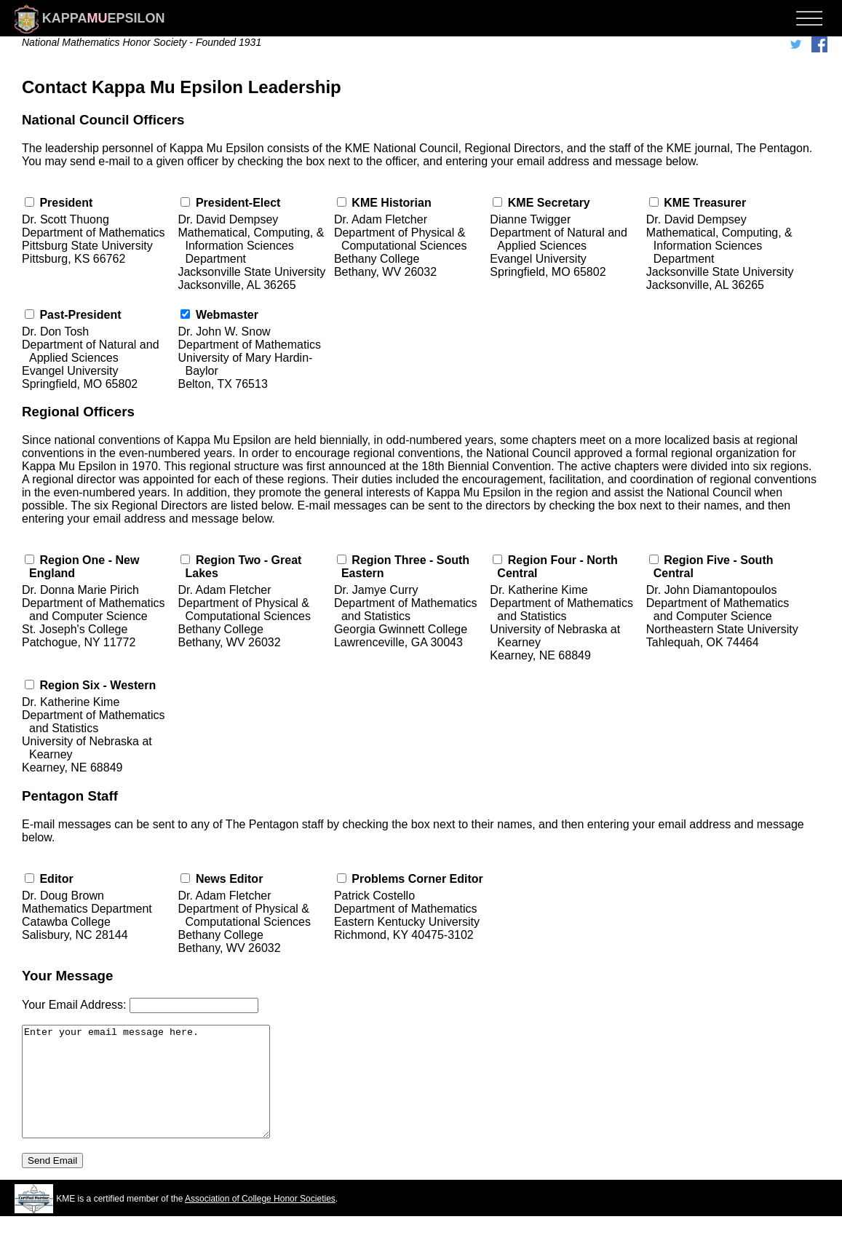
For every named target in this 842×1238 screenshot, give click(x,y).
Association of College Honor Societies (260, 1220)
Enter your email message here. (160, 1092)
